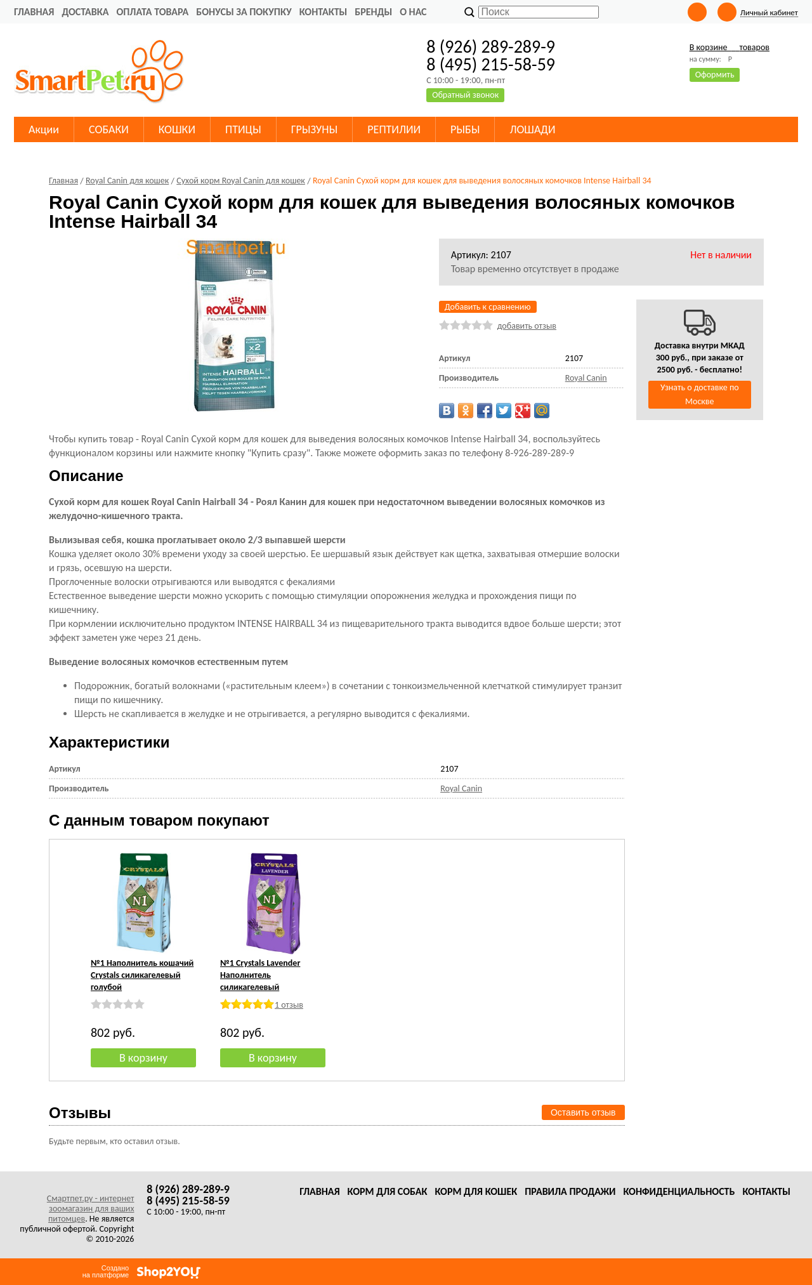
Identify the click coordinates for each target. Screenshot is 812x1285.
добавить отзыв (526, 325)
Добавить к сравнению (488, 306)
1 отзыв (289, 1004)
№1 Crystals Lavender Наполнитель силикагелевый (260, 975)
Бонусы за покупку (243, 12)
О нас (413, 12)
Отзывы (80, 1112)
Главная (34, 12)
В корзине (729, 47)
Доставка (85, 12)
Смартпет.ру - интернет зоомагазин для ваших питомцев (90, 1208)
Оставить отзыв (583, 1112)
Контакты (323, 12)
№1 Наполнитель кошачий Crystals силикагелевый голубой (142, 975)
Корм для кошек (476, 1191)
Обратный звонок (465, 94)
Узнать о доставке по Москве (699, 394)
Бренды (373, 12)
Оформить (715, 74)
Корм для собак (388, 1191)
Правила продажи (570, 1191)
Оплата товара (152, 12)
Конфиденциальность (679, 1191)
